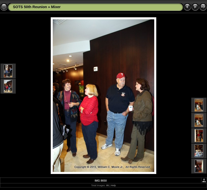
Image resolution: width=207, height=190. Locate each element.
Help (113, 185)
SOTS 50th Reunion (30, 7)
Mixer (56, 7)
